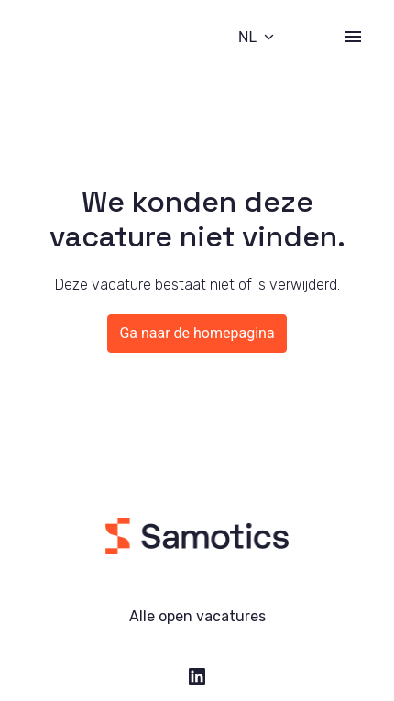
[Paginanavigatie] (353, 36)
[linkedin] (197, 676)
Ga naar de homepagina (196, 333)
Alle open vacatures (197, 616)
